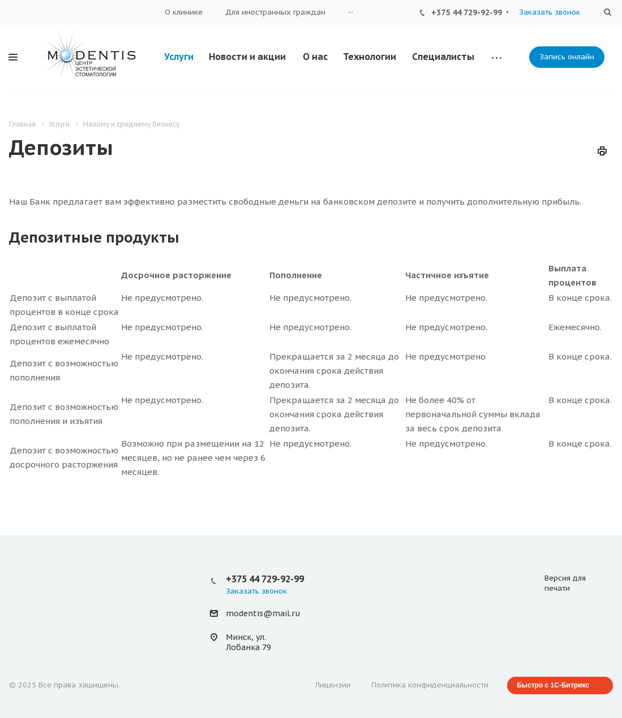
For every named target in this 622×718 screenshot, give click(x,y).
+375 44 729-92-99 (466, 12)
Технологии (369, 56)
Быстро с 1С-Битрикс (553, 685)
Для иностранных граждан (275, 12)
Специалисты (443, 56)
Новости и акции (247, 56)
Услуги (179, 56)
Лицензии (333, 685)
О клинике (184, 12)
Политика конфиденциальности (429, 685)
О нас (315, 56)
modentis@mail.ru (263, 614)
